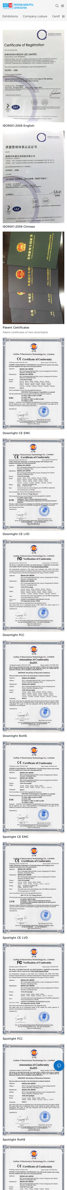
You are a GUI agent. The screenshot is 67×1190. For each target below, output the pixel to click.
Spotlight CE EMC (16, 837)
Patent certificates (16, 327)
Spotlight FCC (13, 1038)
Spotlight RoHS (14, 1139)
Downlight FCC (13, 635)
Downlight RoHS (15, 736)
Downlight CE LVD (16, 534)
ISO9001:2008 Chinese (19, 226)
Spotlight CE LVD (15, 937)
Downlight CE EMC (16, 433)
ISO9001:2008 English (18, 125)
